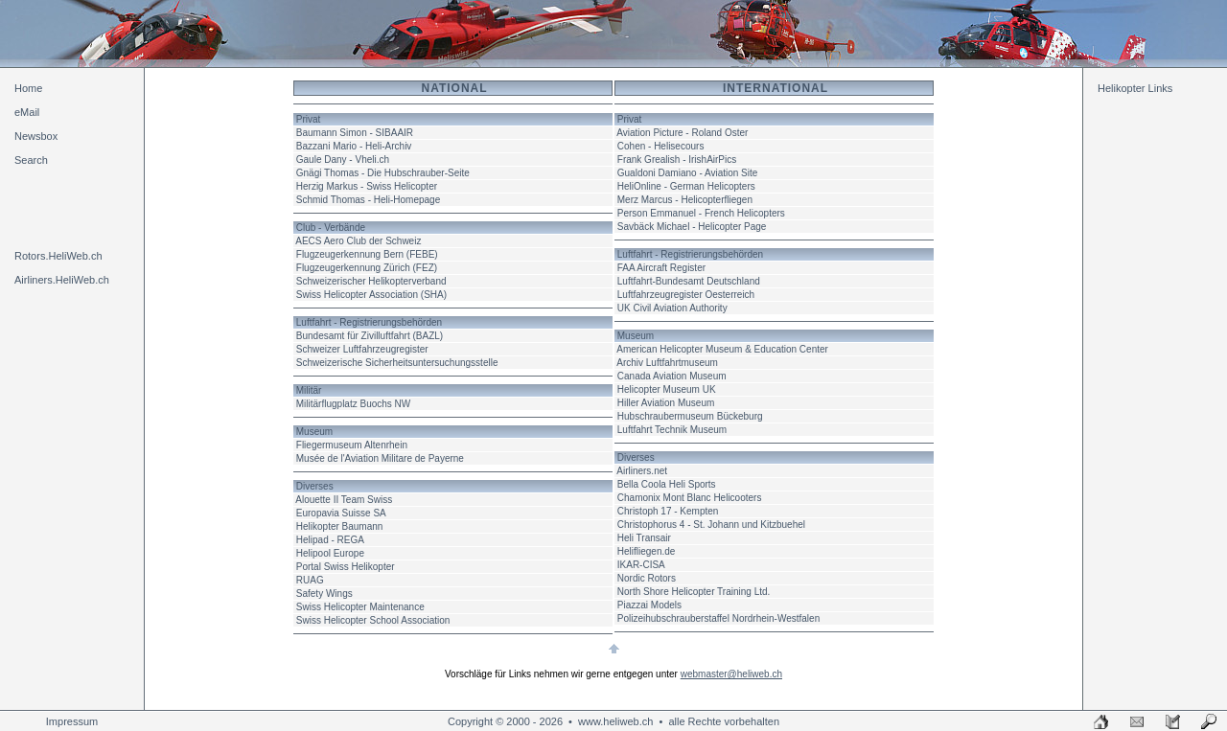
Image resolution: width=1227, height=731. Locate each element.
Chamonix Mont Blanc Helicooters (689, 497)
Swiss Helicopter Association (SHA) (371, 294)
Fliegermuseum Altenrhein (351, 445)
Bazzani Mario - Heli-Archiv (354, 146)
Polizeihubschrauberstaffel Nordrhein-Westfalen (718, 618)
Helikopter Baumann (339, 526)
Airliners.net (641, 471)
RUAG (310, 580)
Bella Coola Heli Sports (666, 484)
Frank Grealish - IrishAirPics (676, 159)
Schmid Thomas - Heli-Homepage (368, 199)
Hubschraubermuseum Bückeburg (690, 416)
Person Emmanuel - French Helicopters (701, 213)
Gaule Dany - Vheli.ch (342, 159)
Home (28, 88)
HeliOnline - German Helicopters (686, 186)
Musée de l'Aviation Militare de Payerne (380, 458)
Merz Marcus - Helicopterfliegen (684, 199)
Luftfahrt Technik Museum (672, 429)
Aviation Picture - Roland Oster (682, 132)
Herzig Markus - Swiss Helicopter (366, 186)
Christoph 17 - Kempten (668, 511)
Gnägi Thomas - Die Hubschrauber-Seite (383, 173)
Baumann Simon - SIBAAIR (354, 132)
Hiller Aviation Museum (666, 403)
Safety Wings (324, 593)
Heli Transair (644, 538)
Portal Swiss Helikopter (345, 566)
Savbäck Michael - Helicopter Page (692, 226)
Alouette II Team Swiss (343, 499)
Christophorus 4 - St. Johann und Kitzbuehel (711, 524)
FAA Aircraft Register (661, 268)
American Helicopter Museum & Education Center (722, 349)
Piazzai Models (649, 605)
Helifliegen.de (646, 551)
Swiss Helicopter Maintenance (360, 607)
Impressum (72, 721)
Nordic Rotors (646, 578)
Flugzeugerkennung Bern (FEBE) (367, 254)
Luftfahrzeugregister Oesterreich (685, 294)
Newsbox (36, 136)
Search (31, 160)
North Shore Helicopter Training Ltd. (694, 591)
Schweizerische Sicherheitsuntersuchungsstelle (397, 362)
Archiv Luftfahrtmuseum (667, 362)
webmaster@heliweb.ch (731, 674)
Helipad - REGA (330, 540)
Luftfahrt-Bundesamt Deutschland (688, 281)
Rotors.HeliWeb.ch (58, 256)
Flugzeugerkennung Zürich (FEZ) (366, 268)
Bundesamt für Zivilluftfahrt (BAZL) (369, 336)
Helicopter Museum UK (666, 389)
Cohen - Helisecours (661, 146)
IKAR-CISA (641, 565)
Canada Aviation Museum (672, 376)
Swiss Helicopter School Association (373, 620)
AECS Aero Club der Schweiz (358, 241)
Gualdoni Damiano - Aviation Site (687, 173)
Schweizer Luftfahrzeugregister (362, 349)
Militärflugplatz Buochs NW (353, 404)
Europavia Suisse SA (341, 513)
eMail (26, 112)
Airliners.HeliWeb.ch (61, 280)
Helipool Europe (330, 553)
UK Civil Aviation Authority (672, 308)
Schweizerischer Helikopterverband (371, 281)
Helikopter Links (1135, 88)
